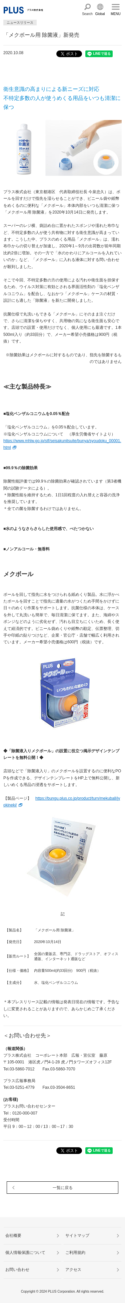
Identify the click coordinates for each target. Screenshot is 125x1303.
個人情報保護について (25, 1252)
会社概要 (13, 1235)
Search (87, 14)
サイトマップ (77, 1235)
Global (100, 14)
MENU (115, 14)
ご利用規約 (75, 1252)
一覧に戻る (63, 1187)
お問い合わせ (17, 1269)
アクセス (73, 1269)
